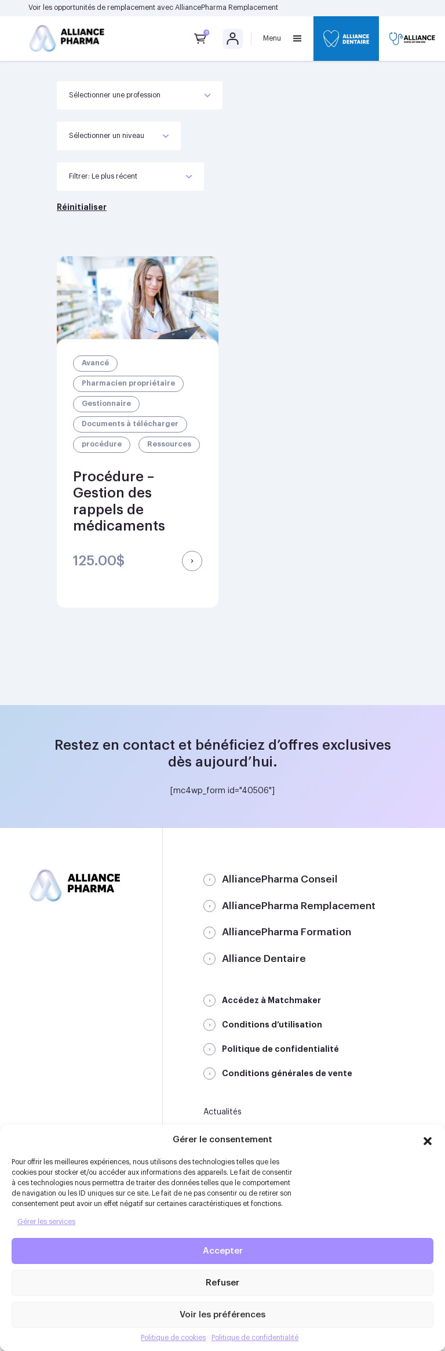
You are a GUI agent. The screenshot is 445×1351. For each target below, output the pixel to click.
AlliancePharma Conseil (280, 879)
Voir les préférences (222, 1314)
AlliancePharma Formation (286, 932)
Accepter (223, 1251)
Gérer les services (46, 1221)
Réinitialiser (82, 207)
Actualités (222, 1112)
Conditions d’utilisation (272, 1024)
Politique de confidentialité (254, 1337)
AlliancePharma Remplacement (226, 7)
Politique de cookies (173, 1337)
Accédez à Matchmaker (271, 1000)
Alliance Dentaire (264, 959)
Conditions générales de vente (287, 1073)
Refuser (222, 1283)
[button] (427, 1139)
